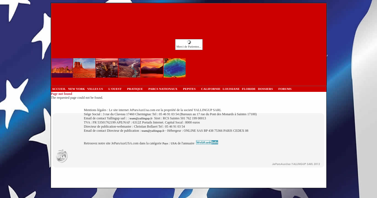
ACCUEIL (59, 88)
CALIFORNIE (210, 88)
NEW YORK (76, 88)
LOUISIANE (231, 88)
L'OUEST (115, 88)
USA (174, 143)
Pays (165, 143)
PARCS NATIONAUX (163, 88)
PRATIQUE (135, 88)
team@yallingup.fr (140, 118)
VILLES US (95, 88)
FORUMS (285, 88)
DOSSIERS (265, 88)
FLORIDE (249, 88)
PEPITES (189, 88)
